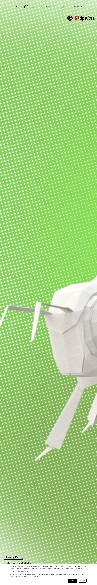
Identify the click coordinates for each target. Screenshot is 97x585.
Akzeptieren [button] (73, 580)
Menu (9, 7)
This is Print (13, 557)
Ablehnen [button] (82, 580)
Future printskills (17, 563)
